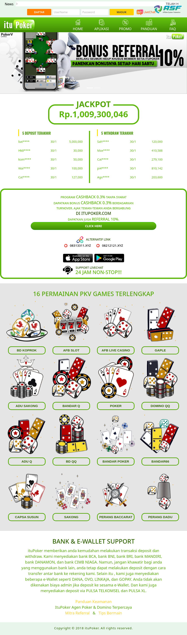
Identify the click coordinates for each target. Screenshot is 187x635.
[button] (14, 63)
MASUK (121, 12)
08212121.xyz (112, 245)
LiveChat (145, 12)
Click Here (93, 226)
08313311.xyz (80, 245)
